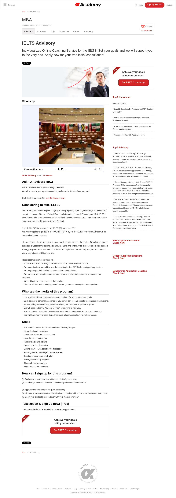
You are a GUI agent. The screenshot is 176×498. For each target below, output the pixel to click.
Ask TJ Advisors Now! (55, 198)
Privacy (82, 489)
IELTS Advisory (29, 175)
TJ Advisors (47, 175)
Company (89, 31)
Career (77, 31)
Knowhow (64, 31)
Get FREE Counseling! (65, 430)
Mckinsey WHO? (119, 103)
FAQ (75, 489)
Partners (68, 489)
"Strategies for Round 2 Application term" (129, 135)
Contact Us (123, 489)
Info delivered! (146, 30)
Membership (104, 489)
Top (38, 489)
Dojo (53, 31)
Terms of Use (92, 489)
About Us (45, 489)
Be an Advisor (57, 489)
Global (170, 5)
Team (114, 489)
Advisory (28, 31)
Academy (41, 31)
